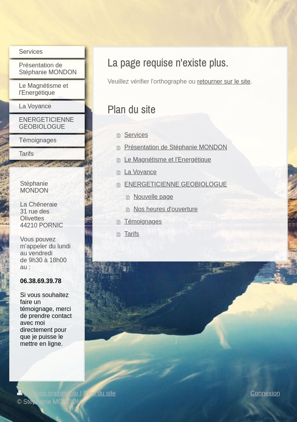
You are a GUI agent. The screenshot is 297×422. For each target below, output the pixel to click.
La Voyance (140, 172)
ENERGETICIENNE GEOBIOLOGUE (175, 184)
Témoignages (143, 221)
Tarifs (131, 234)
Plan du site (100, 393)
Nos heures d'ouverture (165, 209)
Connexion (265, 393)
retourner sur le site (224, 81)
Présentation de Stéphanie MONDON (175, 147)
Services (136, 135)
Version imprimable (48, 393)
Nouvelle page (153, 196)
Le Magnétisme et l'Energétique (167, 159)
